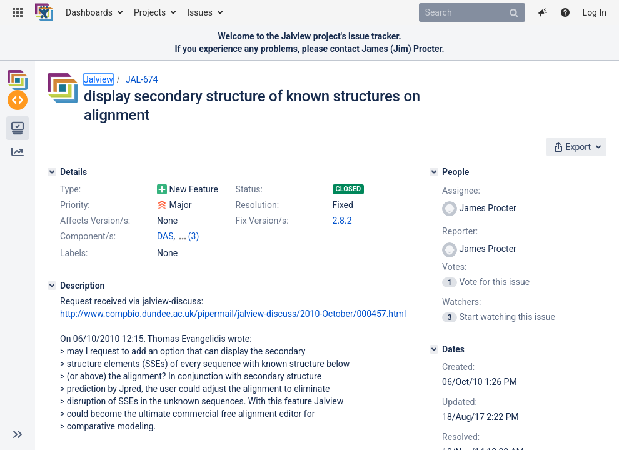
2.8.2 (342, 221)
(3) (193, 236)
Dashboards (89, 13)
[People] (434, 172)
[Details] (52, 172)
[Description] (52, 285)
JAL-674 (142, 79)
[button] (17, 12)
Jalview (98, 79)
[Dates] (434, 349)
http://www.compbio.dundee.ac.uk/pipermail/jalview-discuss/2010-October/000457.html (233, 314)
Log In (594, 13)
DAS (165, 236)
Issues (200, 13)
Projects (150, 13)
